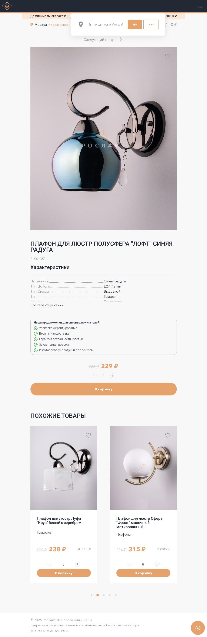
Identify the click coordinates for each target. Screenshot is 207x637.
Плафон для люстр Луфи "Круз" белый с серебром (59, 520)
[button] (103, 39)
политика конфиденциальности (49, 630)
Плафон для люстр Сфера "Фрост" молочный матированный (139, 522)
